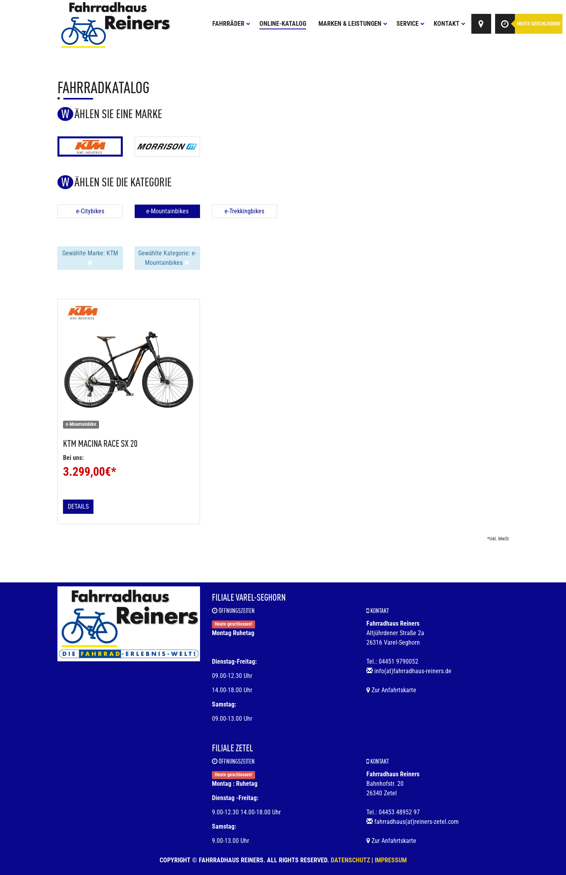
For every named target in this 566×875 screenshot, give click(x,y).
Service (410, 23)
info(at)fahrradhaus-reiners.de (413, 671)
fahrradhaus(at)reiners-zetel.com (416, 821)
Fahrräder (231, 23)
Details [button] (78, 506)
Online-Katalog (282, 23)
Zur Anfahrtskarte (391, 690)
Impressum (391, 860)
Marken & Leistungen (352, 23)
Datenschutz (350, 860)
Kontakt (449, 23)
